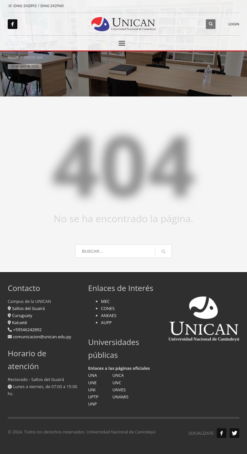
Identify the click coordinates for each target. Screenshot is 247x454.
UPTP (93, 397)
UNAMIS (120, 397)
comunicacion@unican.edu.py (42, 337)
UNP (92, 404)
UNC (116, 383)
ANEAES (108, 315)
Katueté (19, 322)
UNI (92, 390)
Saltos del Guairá (28, 308)
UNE (92, 383)
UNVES (118, 390)
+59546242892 (27, 329)
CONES (107, 308)
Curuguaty (21, 315)
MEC (105, 301)
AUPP (106, 322)
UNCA (118, 375)
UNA (92, 375)
